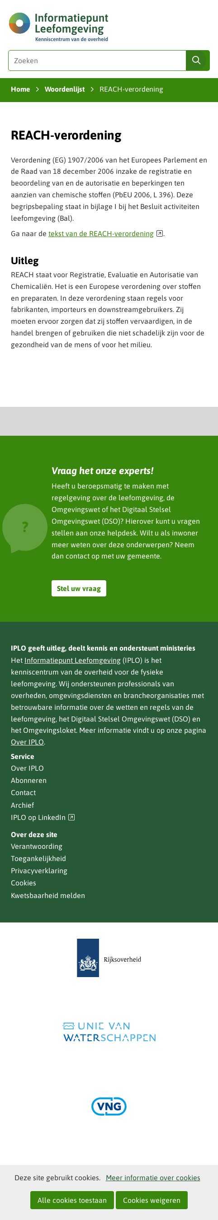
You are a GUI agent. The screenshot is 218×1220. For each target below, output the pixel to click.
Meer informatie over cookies (153, 1177)
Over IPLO (27, 742)
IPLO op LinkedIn (43, 817)
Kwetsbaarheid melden (48, 895)
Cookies (23, 883)
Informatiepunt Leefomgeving (72, 660)
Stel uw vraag (79, 588)
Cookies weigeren (151, 1200)
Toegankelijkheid (38, 858)
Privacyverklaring (39, 870)
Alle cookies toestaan (72, 1200)
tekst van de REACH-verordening (105, 233)
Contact (23, 792)
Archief (22, 805)
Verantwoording (36, 846)
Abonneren (29, 780)
